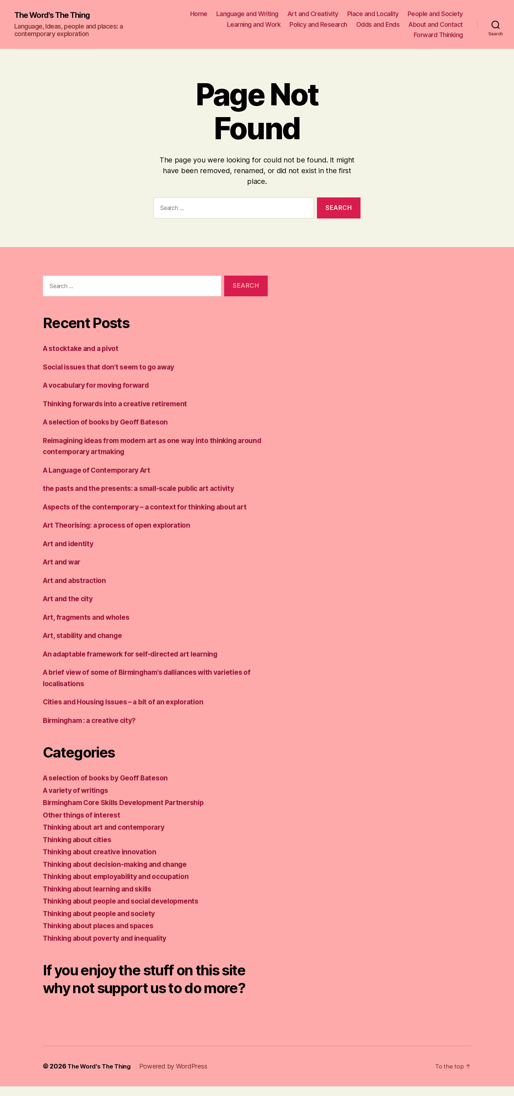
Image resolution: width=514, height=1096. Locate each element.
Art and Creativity (312, 13)
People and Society (435, 13)
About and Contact (435, 24)
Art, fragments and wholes (90, 617)
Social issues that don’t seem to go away (115, 366)
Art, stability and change (86, 635)
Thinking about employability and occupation (123, 876)
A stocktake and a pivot (84, 348)
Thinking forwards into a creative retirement (121, 403)
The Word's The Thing (56, 15)
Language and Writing (247, 13)
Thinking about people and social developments (128, 900)
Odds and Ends (378, 24)
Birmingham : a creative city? (94, 720)
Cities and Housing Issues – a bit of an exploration (131, 701)
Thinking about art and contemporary (109, 827)
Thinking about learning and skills (103, 888)
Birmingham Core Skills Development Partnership (131, 802)
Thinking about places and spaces (103, 925)
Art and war (64, 561)
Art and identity (71, 543)
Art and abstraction (77, 580)
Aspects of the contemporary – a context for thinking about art (154, 506)
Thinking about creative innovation (104, 851)
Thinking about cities (80, 839)
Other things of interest (84, 814)
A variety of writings (79, 790)
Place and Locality (373, 13)
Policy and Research (318, 24)
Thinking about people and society (104, 913)
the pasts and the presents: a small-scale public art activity (148, 488)
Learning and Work (254, 24)
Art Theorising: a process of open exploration (124, 525)
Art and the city (70, 598)
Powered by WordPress (179, 1076)
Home (198, 13)
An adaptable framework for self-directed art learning (139, 653)
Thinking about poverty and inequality (110, 938)
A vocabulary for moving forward (102, 385)
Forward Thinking (438, 35)
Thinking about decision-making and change (122, 864)
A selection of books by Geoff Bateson (111, 421)
